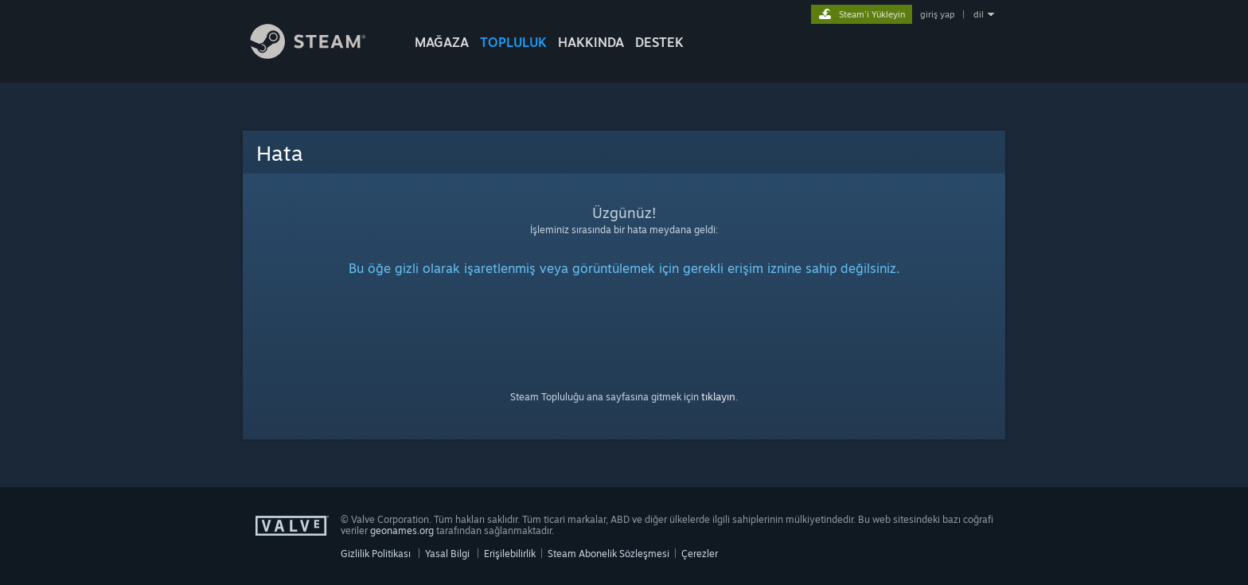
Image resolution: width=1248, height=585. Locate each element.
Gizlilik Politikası (376, 554)
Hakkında (591, 42)
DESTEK (659, 42)
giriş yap (937, 14)
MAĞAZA (442, 42)
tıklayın (718, 396)
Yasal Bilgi (447, 554)
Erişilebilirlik (510, 554)
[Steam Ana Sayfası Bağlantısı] (320, 54)
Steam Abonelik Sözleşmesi (608, 554)
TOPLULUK (513, 42)
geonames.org (402, 530)
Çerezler (699, 554)
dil (978, 14)
